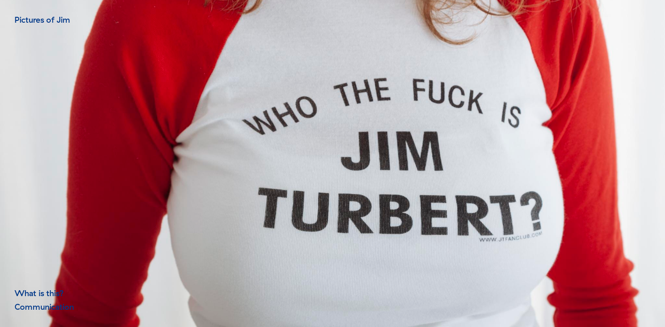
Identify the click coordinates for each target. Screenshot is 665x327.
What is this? (39, 293)
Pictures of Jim (42, 20)
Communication (44, 307)
